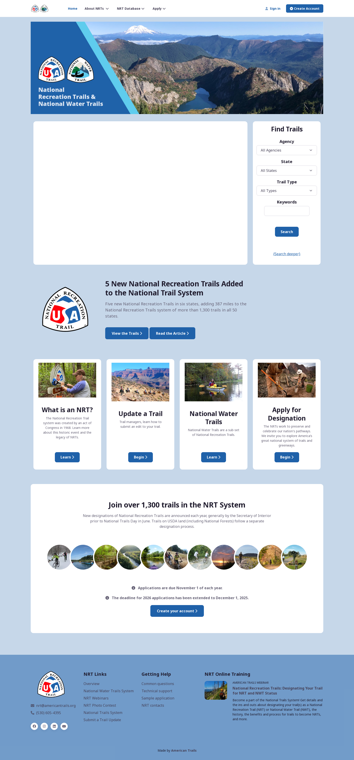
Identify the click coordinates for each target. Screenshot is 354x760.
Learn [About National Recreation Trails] (67, 457)
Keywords (287, 202)
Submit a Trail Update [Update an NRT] (102, 719)
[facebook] (34, 726)
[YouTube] (64, 726)
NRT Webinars (96, 698)
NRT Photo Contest (100, 705)
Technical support (157, 690)
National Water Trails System (109, 690)
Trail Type (287, 182)
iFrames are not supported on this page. (140, 192)
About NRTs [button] (97, 8)
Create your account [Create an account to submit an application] (177, 610)
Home (72, 8)
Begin (140, 457)
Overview (92, 683)
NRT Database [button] (130, 8)
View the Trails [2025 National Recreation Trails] (127, 333)
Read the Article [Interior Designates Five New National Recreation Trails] (172, 333)
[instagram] (44, 726)
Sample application (158, 698)
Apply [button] (159, 8)
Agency (286, 141)
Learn (213, 457)
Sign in (272, 8)
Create (304, 8)
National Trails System (103, 712)
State (286, 161)
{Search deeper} (286, 253)
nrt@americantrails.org (53, 705)
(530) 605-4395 (46, 712)
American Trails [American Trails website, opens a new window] (184, 750)
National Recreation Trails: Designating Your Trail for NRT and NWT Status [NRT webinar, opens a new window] (278, 691)
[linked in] (54, 726)
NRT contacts (153, 705)
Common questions (158, 683)
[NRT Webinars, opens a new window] (216, 690)
